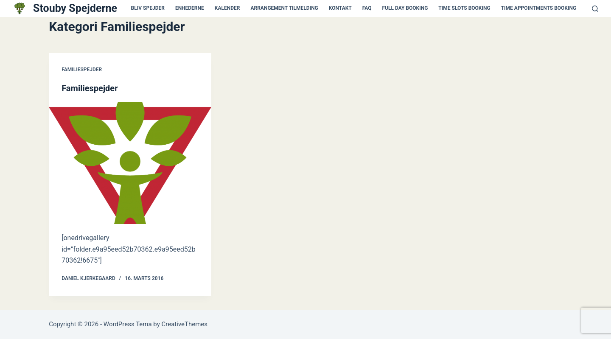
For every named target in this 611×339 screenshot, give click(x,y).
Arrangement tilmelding (284, 8)
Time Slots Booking (464, 8)
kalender (227, 8)
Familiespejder (82, 70)
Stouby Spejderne (75, 8)
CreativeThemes (185, 324)
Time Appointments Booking (539, 8)
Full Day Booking (405, 8)
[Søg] (595, 9)
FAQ (367, 8)
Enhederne (189, 8)
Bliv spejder (148, 8)
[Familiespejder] (130, 163)
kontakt (340, 8)
